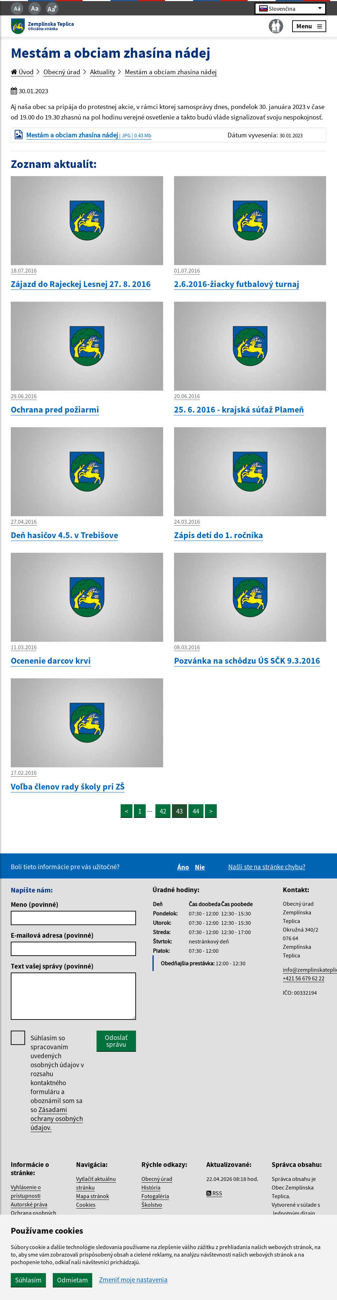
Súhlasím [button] (28, 1280)
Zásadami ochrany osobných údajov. (57, 1118)
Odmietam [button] (72, 1280)
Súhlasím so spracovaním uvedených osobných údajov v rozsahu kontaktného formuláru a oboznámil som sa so (57, 1082)
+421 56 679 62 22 (303, 978)
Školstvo (151, 1204)
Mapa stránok (92, 1196)
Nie (201, 867)
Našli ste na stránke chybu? (266, 866)
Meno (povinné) (34, 904)
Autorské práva (29, 1204)
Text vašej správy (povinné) (52, 966)
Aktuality (102, 71)
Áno (184, 867)
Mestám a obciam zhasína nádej (171, 71)
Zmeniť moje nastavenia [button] (133, 1279)
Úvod (22, 71)
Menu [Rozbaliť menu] (309, 26)
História (150, 1187)
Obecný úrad (61, 71)
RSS (214, 1193)
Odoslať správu (116, 1041)
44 (196, 811)
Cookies (85, 1204)
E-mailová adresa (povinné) (52, 935)
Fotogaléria (155, 1196)
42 (163, 811)
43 (179, 811)
